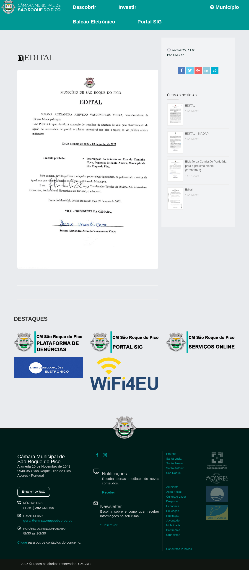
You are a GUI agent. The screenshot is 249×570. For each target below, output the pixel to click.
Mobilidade (173, 525)
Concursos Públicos (179, 549)
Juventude (173, 520)
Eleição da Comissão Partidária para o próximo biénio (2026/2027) (205, 166)
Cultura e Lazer (176, 496)
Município (224, 7)
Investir (127, 7)
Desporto (172, 501)
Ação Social (174, 492)
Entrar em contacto (33, 491)
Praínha (171, 453)
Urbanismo (173, 535)
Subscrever (108, 525)
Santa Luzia (174, 458)
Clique (22, 542)
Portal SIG (149, 22)
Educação (172, 511)
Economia (172, 506)
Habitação (172, 515)
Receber (108, 492)
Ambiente (172, 487)
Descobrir (84, 7)
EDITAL (190, 105)
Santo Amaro (174, 463)
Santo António (175, 468)
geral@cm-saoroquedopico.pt (47, 520)
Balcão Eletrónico (94, 22)
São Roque (173, 473)
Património (173, 530)
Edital (189, 189)
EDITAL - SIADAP (197, 133)
